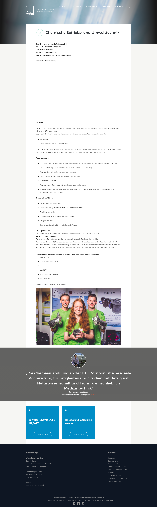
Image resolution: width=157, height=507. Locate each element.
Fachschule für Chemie (35, 474)
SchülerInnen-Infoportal (117, 470)
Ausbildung (32, 452)
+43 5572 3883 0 (80, 500)
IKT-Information (114, 475)
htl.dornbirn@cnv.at (95, 500)
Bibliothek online (114, 481)
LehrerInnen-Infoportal (117, 467)
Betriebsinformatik (33, 461)
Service (112, 452)
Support (111, 458)
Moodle (111, 473)
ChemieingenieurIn (34, 472)
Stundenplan (113, 461)
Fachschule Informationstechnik (38, 464)
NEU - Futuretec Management (37, 467)
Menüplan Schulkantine (117, 478)
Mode (28, 482)
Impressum (108, 500)
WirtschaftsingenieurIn (35, 458)
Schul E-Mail (113, 464)
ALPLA (93, 394)
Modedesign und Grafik (35, 485)
